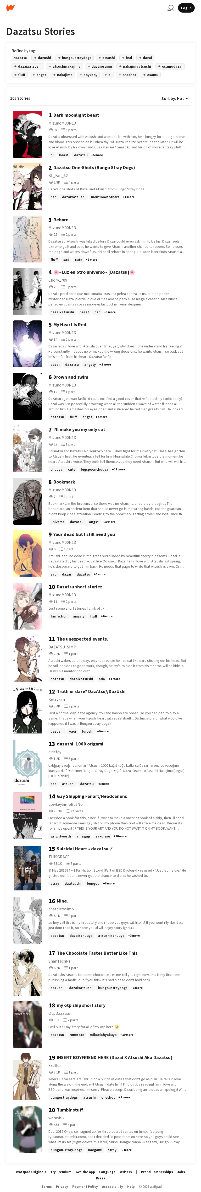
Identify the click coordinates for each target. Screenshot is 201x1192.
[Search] (171, 8)
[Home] (84, 8)
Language (107, 1172)
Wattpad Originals (31, 1172)
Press (100, 1178)
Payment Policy (85, 1186)
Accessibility (112, 1186)
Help (131, 1186)
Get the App (85, 1172)
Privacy (62, 1186)
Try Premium (61, 1172)
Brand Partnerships (157, 1172)
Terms (46, 1186)
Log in (186, 8)
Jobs (181, 1172)
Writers (126, 1172)
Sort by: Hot (174, 98)
